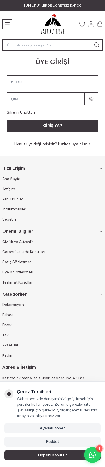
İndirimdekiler (14, 209)
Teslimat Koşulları (18, 282)
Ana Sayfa (11, 178)
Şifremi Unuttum (21, 112)
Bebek (7, 314)
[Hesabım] (91, 24)
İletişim (8, 189)
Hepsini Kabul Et (52, 455)
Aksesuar (10, 345)
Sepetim (9, 219)
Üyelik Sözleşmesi (17, 272)
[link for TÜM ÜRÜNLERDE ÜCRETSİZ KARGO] (52, 5)
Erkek (7, 325)
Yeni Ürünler (12, 199)
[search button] (96, 45)
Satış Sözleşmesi (17, 262)
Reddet (52, 441)
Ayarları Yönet (52, 428)
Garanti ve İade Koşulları (23, 252)
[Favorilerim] (82, 24)
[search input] (52, 45)
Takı (6, 335)
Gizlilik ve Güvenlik (18, 241)
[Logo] (52, 24)
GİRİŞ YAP (52, 125)
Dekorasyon (13, 304)
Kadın (7, 355)
